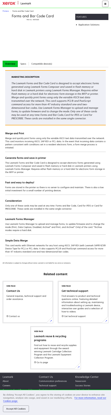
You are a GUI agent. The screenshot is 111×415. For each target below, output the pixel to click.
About (6, 381)
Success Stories (82, 385)
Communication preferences (53, 381)
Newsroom (80, 381)
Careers (6, 385)
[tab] (10, 64)
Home (33, 3)
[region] (55, 402)
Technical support (47, 385)
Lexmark (8, 377)
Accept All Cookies (16, 408)
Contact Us (46, 377)
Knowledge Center (87, 377)
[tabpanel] (55, 163)
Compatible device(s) (41, 63)
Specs (23, 63)
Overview (10, 63)
